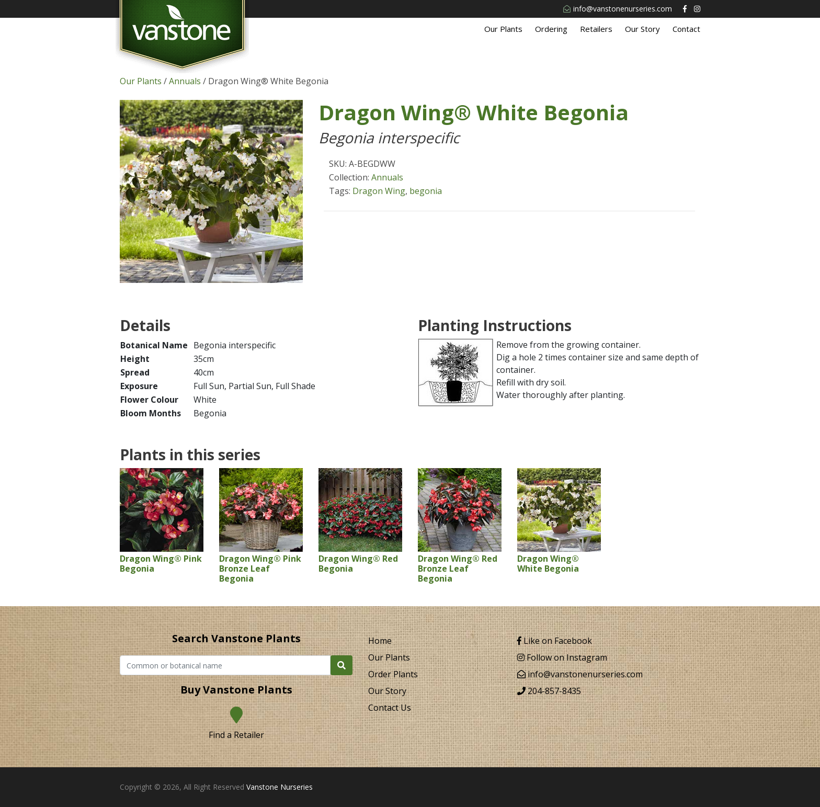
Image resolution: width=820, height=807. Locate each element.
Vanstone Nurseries (279, 787)
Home (380, 640)
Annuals (185, 81)
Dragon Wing (378, 191)
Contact (686, 29)
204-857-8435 (549, 691)
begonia (425, 191)
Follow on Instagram (562, 657)
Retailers (596, 29)
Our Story (642, 29)
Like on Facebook (554, 640)
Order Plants (393, 674)
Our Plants (503, 29)
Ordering (551, 29)
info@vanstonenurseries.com (617, 9)
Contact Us (389, 707)
